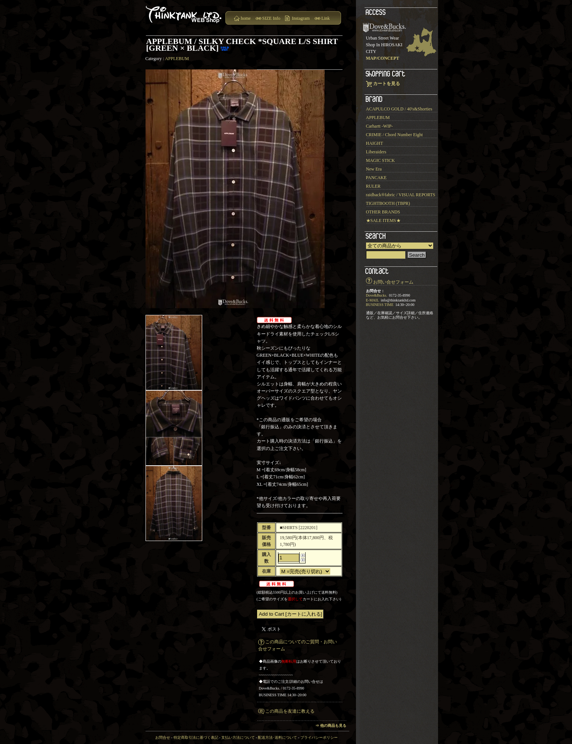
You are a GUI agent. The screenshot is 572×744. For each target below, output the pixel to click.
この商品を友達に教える (290, 711)
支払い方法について (238, 737)
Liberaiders (376, 151)
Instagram (301, 18)
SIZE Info (271, 18)
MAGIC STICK (380, 160)
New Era (374, 169)
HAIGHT (374, 143)
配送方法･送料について (277, 737)
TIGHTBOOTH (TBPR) (388, 203)
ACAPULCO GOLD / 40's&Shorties (399, 109)
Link (325, 18)
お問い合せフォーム (393, 282)
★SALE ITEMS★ (383, 220)
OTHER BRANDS (383, 212)
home (246, 18)
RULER (373, 186)
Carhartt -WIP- (379, 126)
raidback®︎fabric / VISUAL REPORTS (400, 194)
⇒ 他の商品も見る (330, 725)
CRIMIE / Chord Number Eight (394, 134)
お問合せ (162, 737)
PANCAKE (376, 177)
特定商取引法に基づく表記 (196, 737)
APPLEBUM (177, 58)
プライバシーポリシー (319, 737)
